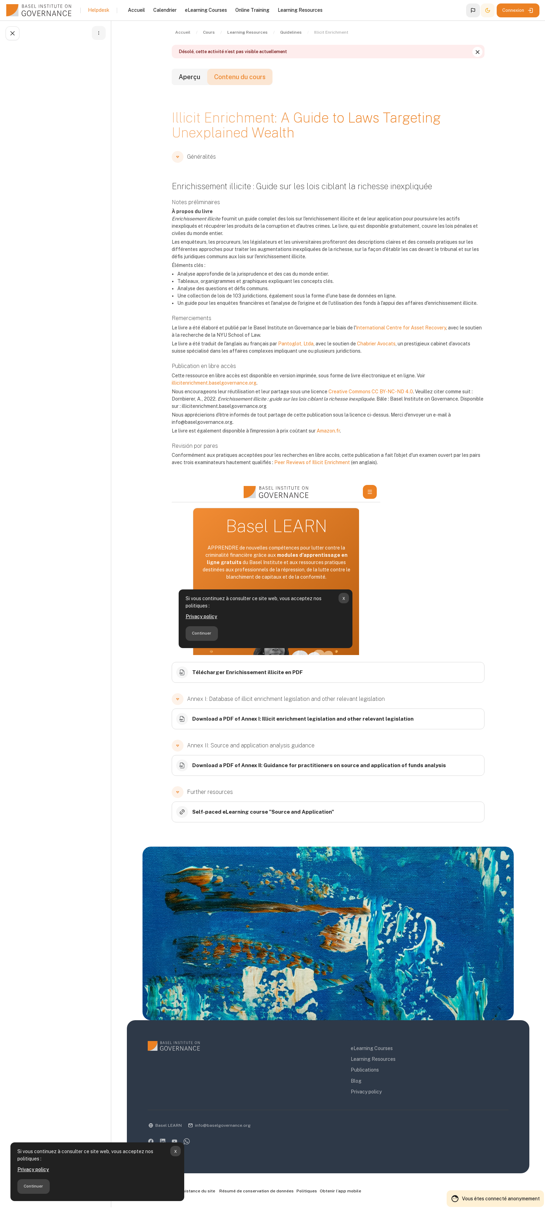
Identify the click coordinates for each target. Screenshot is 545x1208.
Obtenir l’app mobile (340, 1191)
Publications (365, 1070)
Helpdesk (98, 10)
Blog (356, 1081)
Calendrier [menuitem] (165, 10)
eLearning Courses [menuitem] (206, 10)
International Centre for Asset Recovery (401, 327)
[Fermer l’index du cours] (12, 33)
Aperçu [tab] (189, 77)
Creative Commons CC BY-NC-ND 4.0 (370, 391)
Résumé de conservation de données (256, 1191)
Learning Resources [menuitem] (300, 10)
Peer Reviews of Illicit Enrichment (312, 462)
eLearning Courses (372, 1048)
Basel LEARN (168, 1125)
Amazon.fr (328, 431)
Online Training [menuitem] (252, 10)
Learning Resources (373, 1059)
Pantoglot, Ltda (296, 343)
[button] (473, 10)
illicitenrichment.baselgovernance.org (214, 383)
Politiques (306, 1191)
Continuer (33, 1186)
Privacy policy (33, 1169)
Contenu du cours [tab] (240, 77)
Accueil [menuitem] (136, 10)
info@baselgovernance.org (223, 1125)
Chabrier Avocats (376, 343)
